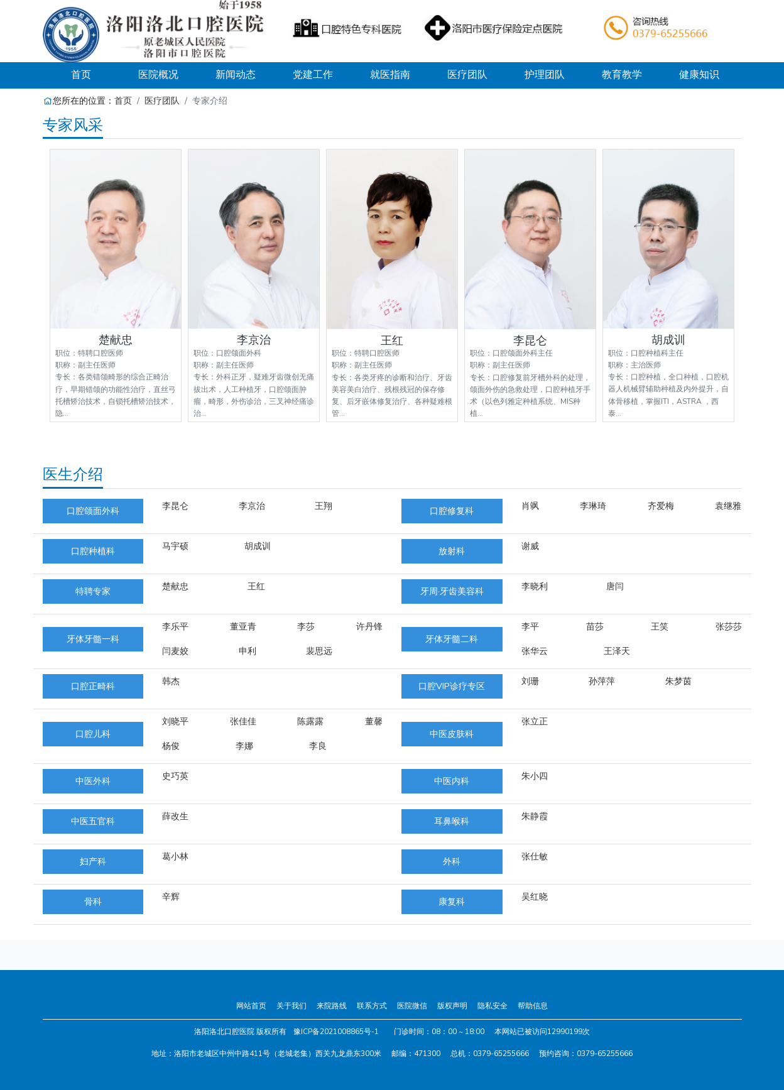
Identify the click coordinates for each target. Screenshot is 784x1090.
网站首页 (251, 1006)
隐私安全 (492, 1006)
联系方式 (372, 1006)
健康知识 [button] (699, 75)
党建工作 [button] (313, 75)
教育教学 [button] (622, 75)
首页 (95, 74)
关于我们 (291, 1006)
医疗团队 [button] (467, 75)
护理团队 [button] (545, 75)
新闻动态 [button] (235, 75)
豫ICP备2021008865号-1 (336, 1032)
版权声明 (452, 1006)
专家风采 (73, 125)
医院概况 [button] (158, 75)
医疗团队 (162, 100)
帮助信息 (533, 1006)
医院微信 (412, 1006)
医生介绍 (73, 474)
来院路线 (332, 1006)
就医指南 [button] (390, 75)
